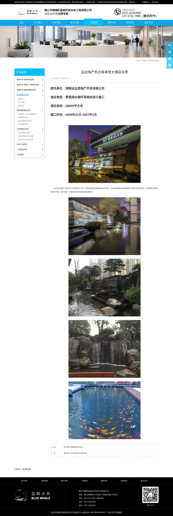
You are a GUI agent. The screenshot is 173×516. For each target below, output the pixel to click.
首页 (21, 22)
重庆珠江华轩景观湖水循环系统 (75, 453)
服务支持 (149, 22)
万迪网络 (118, 512)
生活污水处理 (22, 144)
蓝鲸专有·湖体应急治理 (25, 79)
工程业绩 (20, 155)
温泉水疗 (21, 105)
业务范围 (56, 22)
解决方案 (75, 22)
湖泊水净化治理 (24, 133)
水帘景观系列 (23, 124)
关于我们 (38, 22)
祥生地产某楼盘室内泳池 (73, 447)
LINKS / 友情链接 (22, 469)
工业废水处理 (22, 149)
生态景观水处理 (22, 129)
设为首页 (155, 2)
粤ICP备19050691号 (98, 512)
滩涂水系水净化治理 (25, 139)
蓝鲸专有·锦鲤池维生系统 (26, 90)
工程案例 (93, 22)
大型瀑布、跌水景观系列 (27, 114)
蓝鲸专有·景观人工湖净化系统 (28, 85)
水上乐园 (21, 102)
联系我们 (130, 22)
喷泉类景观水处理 (23, 110)
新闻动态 (112, 22)
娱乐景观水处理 (153, 60)
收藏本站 (145, 2)
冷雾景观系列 (23, 117)
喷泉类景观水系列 (24, 121)
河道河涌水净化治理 (25, 136)
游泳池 (20, 99)
